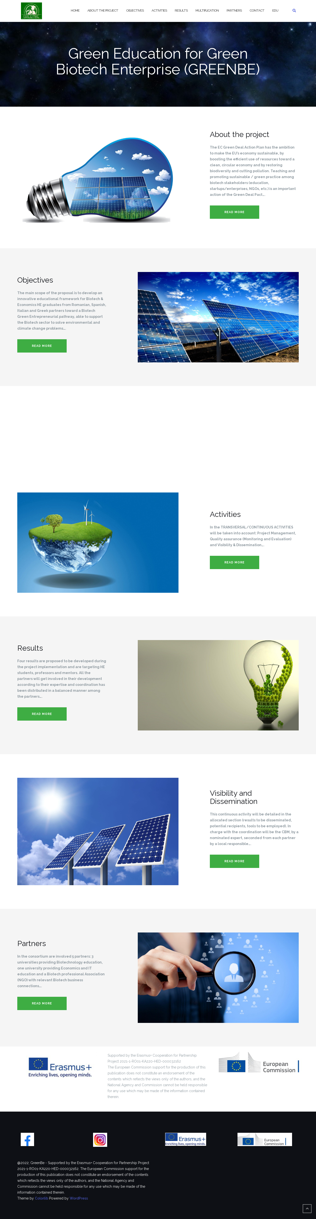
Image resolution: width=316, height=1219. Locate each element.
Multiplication (207, 10)
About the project (102, 10)
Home (75, 10)
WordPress (79, 1198)
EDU (275, 10)
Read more (234, 212)
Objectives (135, 10)
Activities (159, 10)
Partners (234, 10)
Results (181, 10)
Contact (257, 10)
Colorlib (41, 1198)
